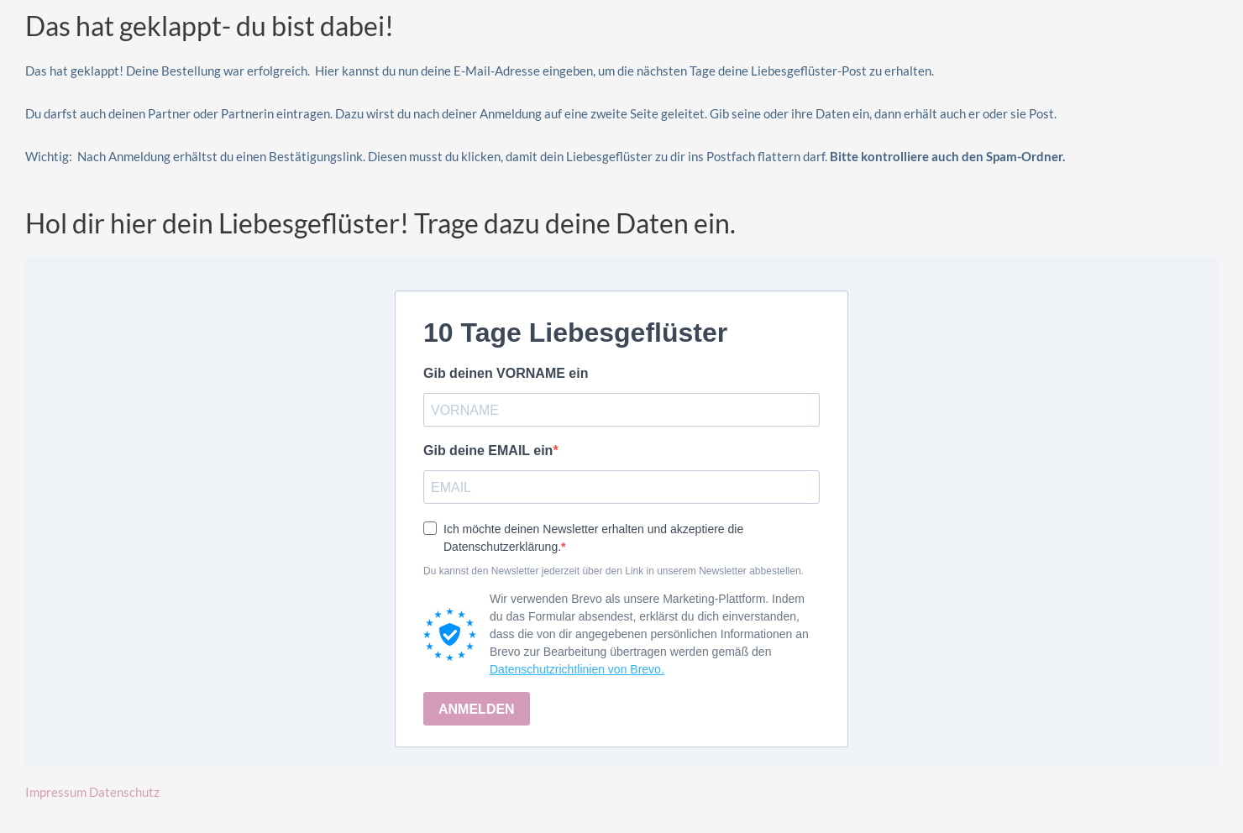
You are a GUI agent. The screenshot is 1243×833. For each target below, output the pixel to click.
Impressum (56, 791)
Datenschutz (124, 791)
